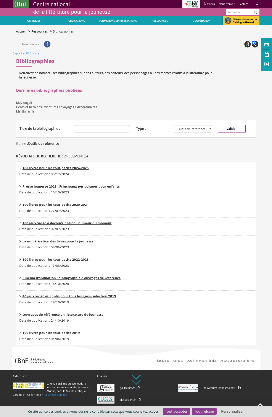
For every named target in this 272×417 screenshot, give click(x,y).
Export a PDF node (26, 53)
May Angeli (24, 103)
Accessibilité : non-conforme (237, 360)
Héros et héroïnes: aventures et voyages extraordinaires (56, 107)
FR (255, 4)
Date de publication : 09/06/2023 (44, 247)
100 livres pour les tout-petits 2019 (51, 332)
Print (247, 44)
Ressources (39, 31)
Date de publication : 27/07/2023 (44, 210)
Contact (243, 4)
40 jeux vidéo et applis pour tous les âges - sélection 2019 (69, 296)
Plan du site (162, 360)
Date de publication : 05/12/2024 (44, 174)
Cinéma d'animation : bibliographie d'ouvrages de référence (72, 278)
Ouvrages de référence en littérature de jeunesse (63, 314)
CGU (189, 360)
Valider (232, 129)
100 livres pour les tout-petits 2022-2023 (56, 259)
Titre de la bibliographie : (39, 128)
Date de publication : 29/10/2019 (44, 302)
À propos (209, 4)
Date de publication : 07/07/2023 (44, 229)
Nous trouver (227, 4)
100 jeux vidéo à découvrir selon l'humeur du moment (67, 223)
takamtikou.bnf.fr (55, 394)
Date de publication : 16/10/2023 (44, 192)
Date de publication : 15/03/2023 (44, 265)
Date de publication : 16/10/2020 (44, 283)
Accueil (21, 31)
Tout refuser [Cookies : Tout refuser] (204, 411)
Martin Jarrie (25, 111)
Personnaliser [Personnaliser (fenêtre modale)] (232, 411)
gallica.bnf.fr (127, 387)
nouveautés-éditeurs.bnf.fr (219, 387)
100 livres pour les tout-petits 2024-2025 (56, 168)
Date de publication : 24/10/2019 (44, 320)
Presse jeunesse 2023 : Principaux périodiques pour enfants (71, 186)
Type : (141, 128)
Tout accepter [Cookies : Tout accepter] (176, 411)
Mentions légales (206, 360)
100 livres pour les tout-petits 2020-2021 (56, 204)
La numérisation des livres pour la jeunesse (58, 241)
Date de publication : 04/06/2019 (44, 339)
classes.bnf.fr (128, 399)
